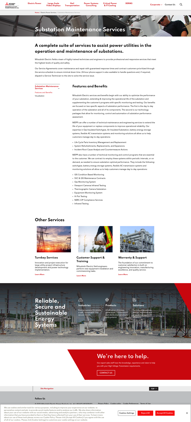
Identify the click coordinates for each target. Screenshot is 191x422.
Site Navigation (47, 388)
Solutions (138, 305)
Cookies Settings (126, 414)
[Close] (187, 414)
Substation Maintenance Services (69, 12)
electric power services (48, 12)
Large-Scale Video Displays (53, 5)
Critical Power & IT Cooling (110, 5)
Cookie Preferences (130, 404)
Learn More (39, 274)
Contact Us (170, 5)
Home (37, 12)
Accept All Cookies (165, 414)
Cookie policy (115, 404)
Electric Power (34, 4)
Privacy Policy (103, 404)
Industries (84, 305)
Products (110, 305)
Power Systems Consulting (91, 5)
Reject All (145, 414)
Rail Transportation (72, 5)
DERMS (128, 4)
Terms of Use (145, 404)
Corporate (156, 5)
